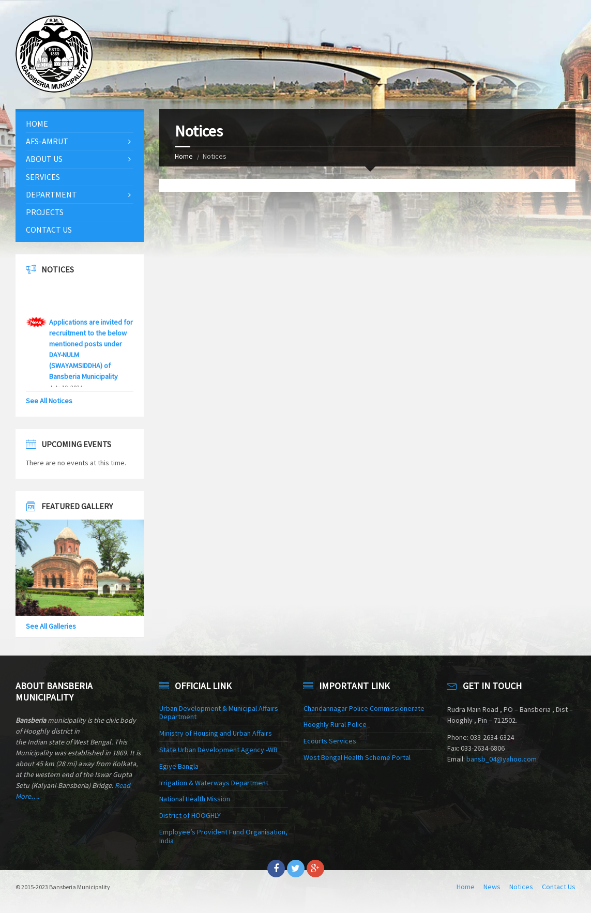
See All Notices (49, 400)
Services (43, 177)
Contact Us (49, 229)
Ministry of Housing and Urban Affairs (215, 733)
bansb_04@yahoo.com (501, 759)
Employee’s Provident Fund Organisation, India (223, 836)
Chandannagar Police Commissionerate (364, 708)
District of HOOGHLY (190, 815)
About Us (44, 159)
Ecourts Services (330, 740)
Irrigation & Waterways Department (213, 782)
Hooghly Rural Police (335, 724)
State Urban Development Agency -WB (218, 749)
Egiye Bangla (179, 766)
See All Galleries (51, 626)
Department (51, 194)
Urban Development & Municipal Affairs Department (218, 713)
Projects (45, 212)
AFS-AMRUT (47, 141)
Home (184, 156)
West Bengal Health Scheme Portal (357, 757)
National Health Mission (194, 798)
